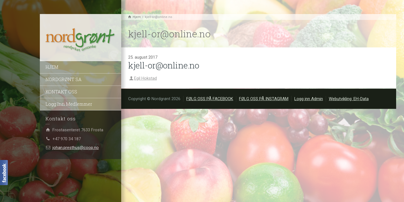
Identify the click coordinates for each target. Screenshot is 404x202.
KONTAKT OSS (61, 92)
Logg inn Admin (308, 98)
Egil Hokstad (145, 78)
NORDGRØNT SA (63, 79)
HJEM (51, 67)
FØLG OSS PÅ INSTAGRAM (263, 98)
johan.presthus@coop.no (75, 147)
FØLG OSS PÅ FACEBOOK (209, 98)
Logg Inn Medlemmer (68, 104)
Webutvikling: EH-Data (349, 98)
